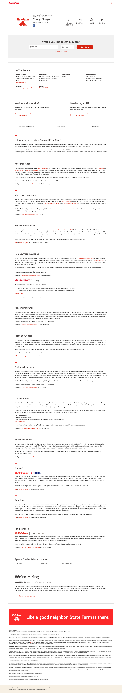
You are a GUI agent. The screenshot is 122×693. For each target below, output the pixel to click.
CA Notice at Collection (30, 686)
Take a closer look (20, 421)
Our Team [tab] (95, 127)
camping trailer (53, 230)
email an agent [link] (23, 242)
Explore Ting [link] (19, 293)
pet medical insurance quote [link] (30, 547)
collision (101, 168)
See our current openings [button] (27, 596)
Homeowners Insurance (86, 258)
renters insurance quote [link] (29, 324)
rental (28, 170)
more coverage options (70, 203)
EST (96, 74)
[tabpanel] (61, 80)
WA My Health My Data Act (15, 686)
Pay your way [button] (79, 115)
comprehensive (19, 170)
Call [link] (16, 242)
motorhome (43, 230)
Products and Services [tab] (26, 127)
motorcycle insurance (52, 203)
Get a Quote (85, 47)
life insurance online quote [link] (29, 428)
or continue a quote (61, 52)
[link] (80, 24)
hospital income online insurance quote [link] (33, 457)
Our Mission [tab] (61, 127)
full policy (32, 642)
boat (59, 230)
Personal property (98, 260)
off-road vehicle (68, 230)
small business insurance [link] (29, 387)
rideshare (36, 170)
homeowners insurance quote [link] (30, 275)
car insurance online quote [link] (29, 184)
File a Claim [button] (23, 115)
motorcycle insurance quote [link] (30, 214)
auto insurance (42, 168)
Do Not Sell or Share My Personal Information (49, 686)
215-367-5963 (43, 88)
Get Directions (20, 82)
